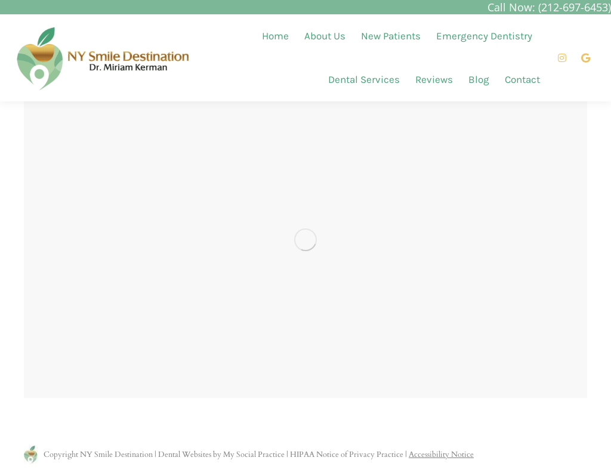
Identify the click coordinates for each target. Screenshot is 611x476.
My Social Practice (253, 454)
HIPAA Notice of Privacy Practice (346, 454)
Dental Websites (184, 454)
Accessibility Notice (441, 454)
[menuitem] (275, 36)
